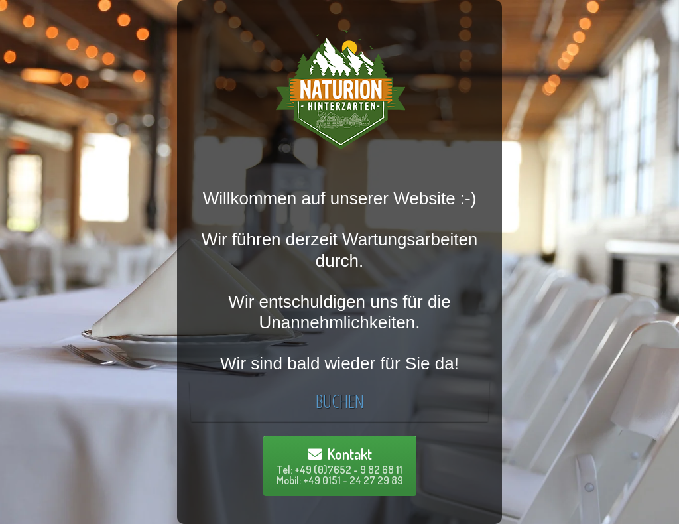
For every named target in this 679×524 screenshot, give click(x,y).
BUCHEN (339, 401)
